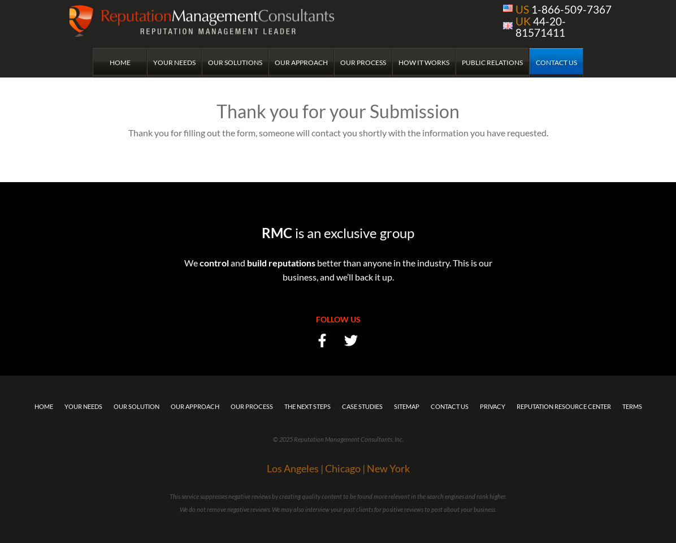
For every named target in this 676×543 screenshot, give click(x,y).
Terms (632, 406)
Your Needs (174, 62)
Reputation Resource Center (564, 406)
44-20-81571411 (540, 27)
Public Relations (492, 62)
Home (120, 62)
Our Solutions (235, 62)
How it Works (423, 62)
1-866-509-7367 (563, 9)
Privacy (492, 406)
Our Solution (136, 406)
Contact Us (556, 62)
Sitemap (406, 406)
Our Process (363, 62)
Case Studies (362, 406)
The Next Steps (307, 406)
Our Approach (301, 62)
